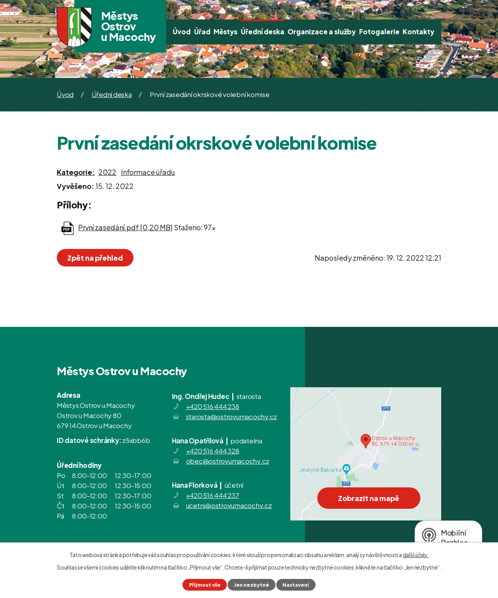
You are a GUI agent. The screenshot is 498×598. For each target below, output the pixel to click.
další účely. (416, 554)
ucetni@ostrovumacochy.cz (229, 505)
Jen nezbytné (251, 585)
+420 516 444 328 (212, 450)
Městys (225, 31)
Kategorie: (76, 172)
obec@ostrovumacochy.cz (228, 461)
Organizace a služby (322, 31)
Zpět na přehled (95, 257)
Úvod (182, 31)
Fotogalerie (379, 31)
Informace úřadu (148, 172)
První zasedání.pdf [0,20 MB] (125, 227)
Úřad (202, 31)
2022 (107, 172)
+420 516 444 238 (212, 406)
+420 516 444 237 (212, 495)
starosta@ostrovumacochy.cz (231, 416)
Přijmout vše (205, 585)
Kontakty (418, 31)
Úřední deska (262, 31)
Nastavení (295, 585)
